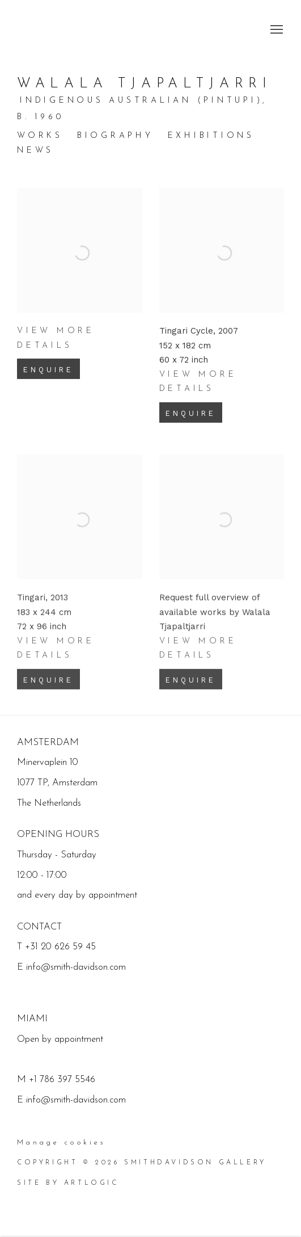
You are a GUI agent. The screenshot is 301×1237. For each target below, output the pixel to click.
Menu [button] (275, 30)
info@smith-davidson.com (76, 1100)
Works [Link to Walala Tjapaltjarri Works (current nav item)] (40, 136)
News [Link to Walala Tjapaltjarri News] (35, 150)
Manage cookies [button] (61, 1142)
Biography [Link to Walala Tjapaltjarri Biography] (115, 136)
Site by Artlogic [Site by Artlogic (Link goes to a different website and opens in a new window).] (68, 1183)
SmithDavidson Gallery (85, 29)
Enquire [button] (48, 382)
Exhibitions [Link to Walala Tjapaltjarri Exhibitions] (211, 136)
